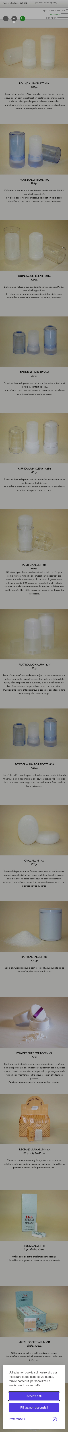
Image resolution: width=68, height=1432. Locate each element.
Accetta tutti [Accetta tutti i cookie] (34, 1396)
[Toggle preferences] (17, 1419)
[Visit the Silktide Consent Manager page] (55, 1419)
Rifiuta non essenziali (34, 1407)
